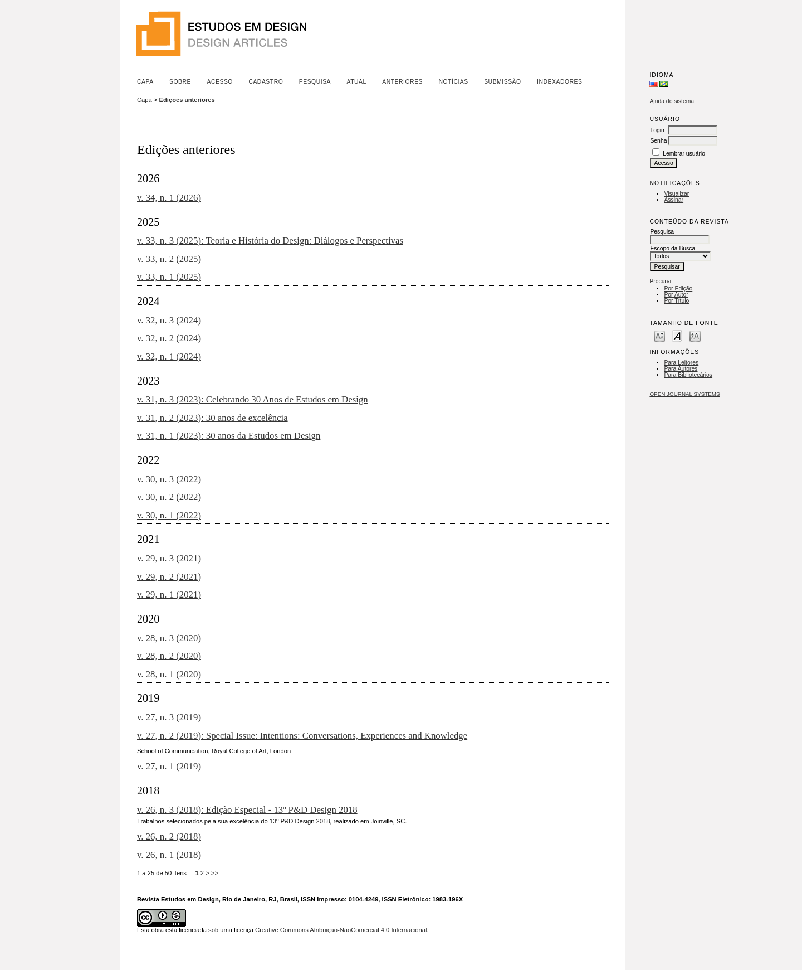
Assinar (673, 200)
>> (214, 873)
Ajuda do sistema (671, 101)
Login (657, 130)
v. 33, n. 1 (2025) (169, 276)
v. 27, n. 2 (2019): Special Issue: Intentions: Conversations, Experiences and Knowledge (302, 735)
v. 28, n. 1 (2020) (169, 674)
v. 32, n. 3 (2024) (169, 320)
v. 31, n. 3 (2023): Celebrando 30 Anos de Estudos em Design (252, 399)
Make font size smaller (659, 335)
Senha (658, 141)
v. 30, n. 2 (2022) (169, 497)
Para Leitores (681, 363)
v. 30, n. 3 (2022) (169, 479)
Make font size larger (695, 335)
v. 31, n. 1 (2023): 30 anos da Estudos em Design (228, 435)
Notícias (453, 82)
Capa (145, 82)
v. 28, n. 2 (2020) (169, 656)
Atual (356, 82)
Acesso (220, 82)
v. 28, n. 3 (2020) (169, 638)
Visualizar (676, 194)
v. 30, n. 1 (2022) (169, 515)
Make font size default (677, 335)
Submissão (502, 82)
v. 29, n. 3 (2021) (169, 558)
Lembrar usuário (684, 154)
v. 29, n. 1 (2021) (169, 594)
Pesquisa (315, 82)
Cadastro (265, 82)
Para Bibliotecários (688, 375)
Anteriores (402, 82)
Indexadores (559, 82)
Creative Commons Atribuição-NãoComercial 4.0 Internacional (341, 930)
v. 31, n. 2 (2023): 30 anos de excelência (212, 418)
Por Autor (676, 295)
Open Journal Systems (684, 394)
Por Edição (678, 288)
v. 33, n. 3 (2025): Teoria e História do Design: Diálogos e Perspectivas (270, 240)
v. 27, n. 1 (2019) (169, 766)
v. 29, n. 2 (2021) (169, 576)
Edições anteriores (187, 99)
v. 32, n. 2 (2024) (169, 338)
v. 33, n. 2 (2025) (169, 259)
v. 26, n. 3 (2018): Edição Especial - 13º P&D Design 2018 (247, 809)
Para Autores (680, 369)
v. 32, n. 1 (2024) (169, 356)
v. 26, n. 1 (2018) (169, 855)
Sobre (180, 82)
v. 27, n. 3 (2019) (169, 717)
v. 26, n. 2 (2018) (169, 836)
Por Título (676, 301)
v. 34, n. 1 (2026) (169, 197)
